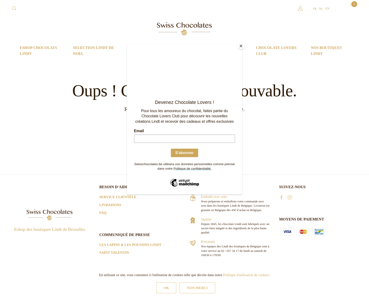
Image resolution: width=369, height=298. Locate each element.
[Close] (241, 45)
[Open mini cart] (351, 4)
